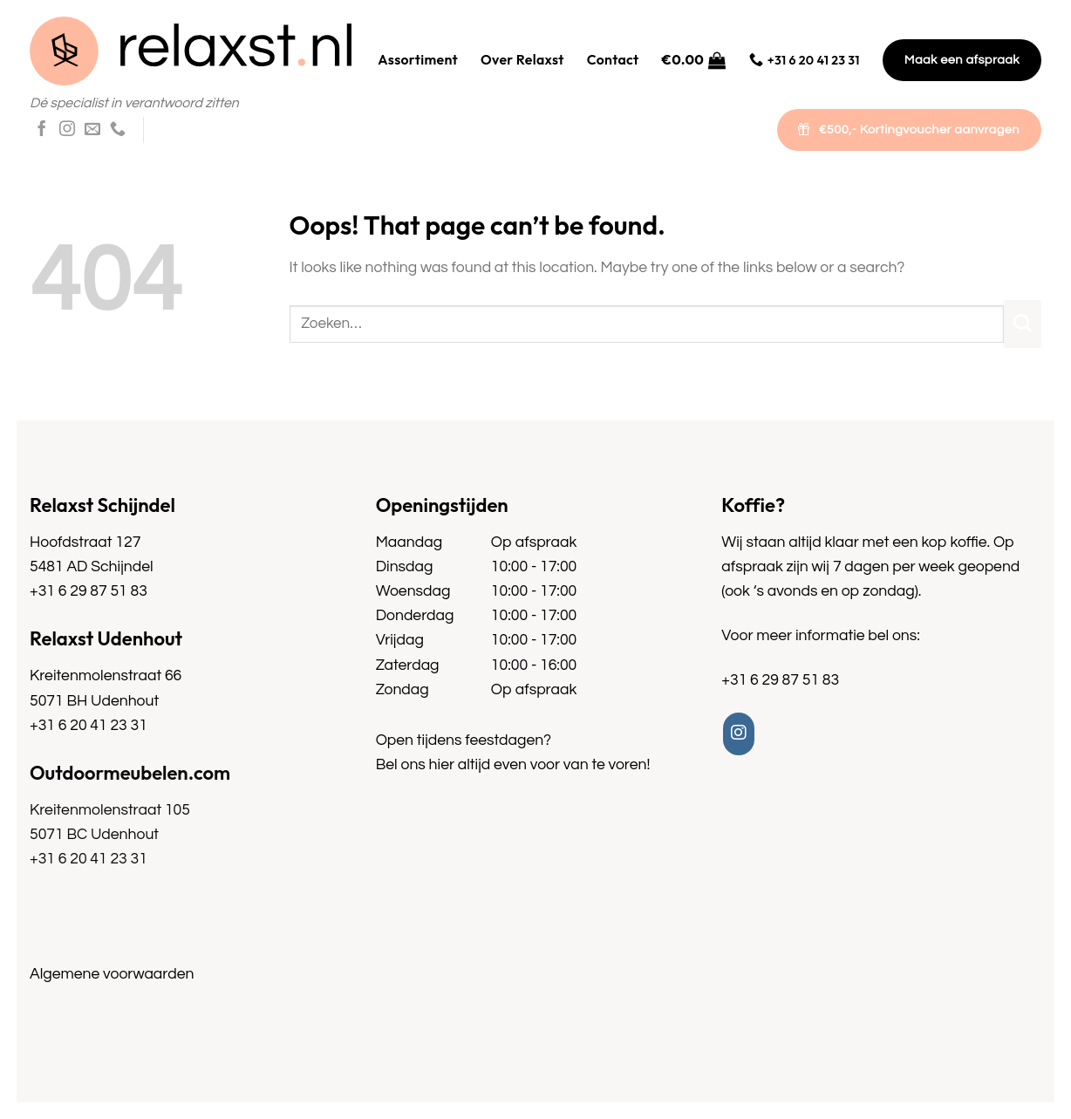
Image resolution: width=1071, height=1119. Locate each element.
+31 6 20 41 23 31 (88, 725)
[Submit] (1022, 324)
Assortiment (418, 59)
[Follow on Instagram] (67, 130)
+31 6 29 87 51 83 (88, 591)
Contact (613, 59)
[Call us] (118, 130)
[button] (694, 59)
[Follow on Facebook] (42, 130)
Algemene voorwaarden (112, 974)
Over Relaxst (522, 59)
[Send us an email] (92, 130)
